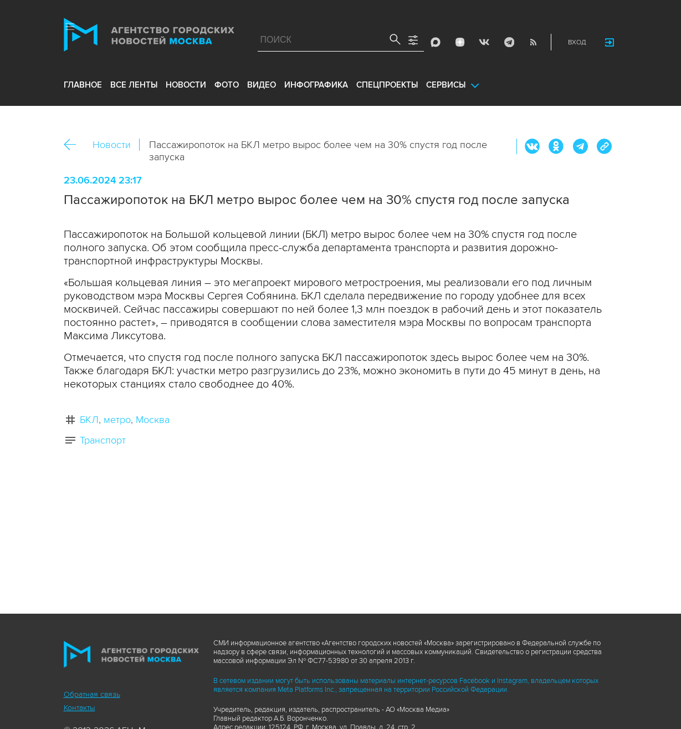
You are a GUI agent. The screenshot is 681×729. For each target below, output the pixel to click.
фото (226, 85)
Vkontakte (484, 42)
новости (186, 85)
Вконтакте (532, 146)
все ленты (133, 85)
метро (117, 420)
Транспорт (103, 440)
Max (435, 42)
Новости (112, 145)
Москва (153, 420)
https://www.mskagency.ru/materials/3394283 (604, 146)
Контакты (79, 707)
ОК (556, 146)
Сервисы (445, 85)
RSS (533, 42)
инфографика (316, 85)
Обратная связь (92, 694)
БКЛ (89, 420)
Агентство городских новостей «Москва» (149, 37)
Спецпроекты (387, 85)
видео (261, 85)
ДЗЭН (460, 42)
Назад (74, 144)
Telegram (508, 42)
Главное (83, 85)
